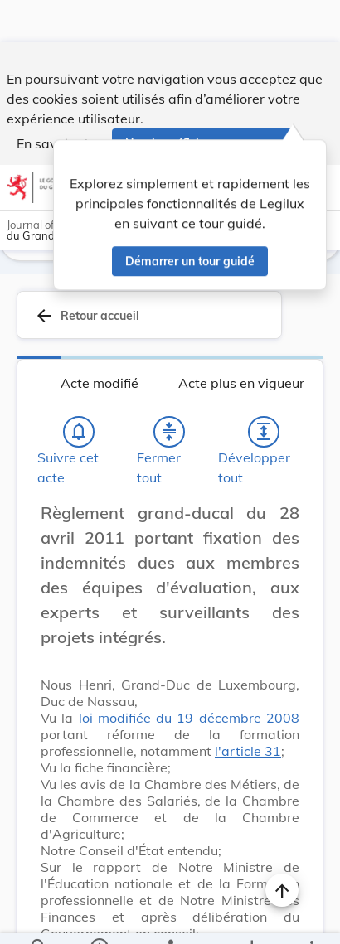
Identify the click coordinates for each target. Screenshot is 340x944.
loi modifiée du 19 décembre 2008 (189, 675)
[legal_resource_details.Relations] (170, 917)
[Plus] (311, 917)
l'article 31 (248, 708)
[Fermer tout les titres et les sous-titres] (169, 389)
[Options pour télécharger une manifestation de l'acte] (251, 917)
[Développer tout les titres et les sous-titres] (263, 389)
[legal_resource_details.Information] (98, 917)
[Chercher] (39, 917)
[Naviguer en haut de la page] (282, 847)
